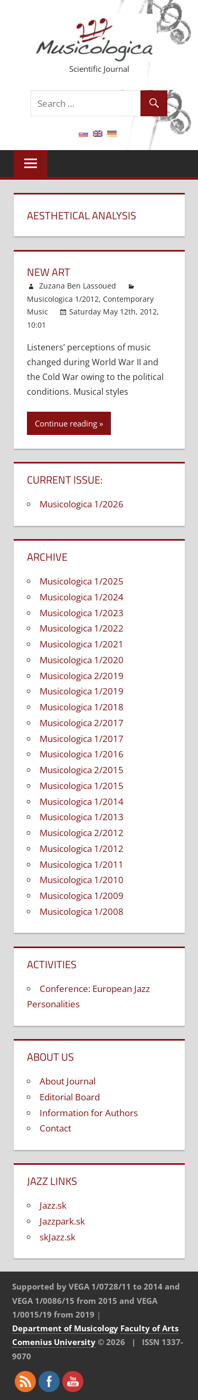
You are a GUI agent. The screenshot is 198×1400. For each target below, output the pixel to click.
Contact (55, 1128)
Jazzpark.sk (62, 1221)
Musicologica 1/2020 (82, 660)
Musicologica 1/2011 (82, 864)
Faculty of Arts (149, 1328)
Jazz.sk (53, 1205)
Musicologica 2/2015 (82, 770)
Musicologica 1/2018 (82, 707)
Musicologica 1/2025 (82, 581)
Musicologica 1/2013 (82, 817)
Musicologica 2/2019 (82, 676)
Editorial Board (70, 1097)
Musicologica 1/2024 (82, 597)
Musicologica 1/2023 (82, 613)
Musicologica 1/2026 (82, 504)
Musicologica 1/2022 (82, 628)
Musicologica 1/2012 (63, 299)
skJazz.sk (58, 1237)
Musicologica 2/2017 (82, 723)
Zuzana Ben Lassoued (77, 286)
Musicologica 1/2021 (82, 644)
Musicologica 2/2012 (82, 833)
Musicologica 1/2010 (82, 880)
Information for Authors (89, 1113)
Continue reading (66, 423)
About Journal (68, 1081)
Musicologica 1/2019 (82, 691)
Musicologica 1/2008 (82, 911)
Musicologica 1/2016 (82, 754)
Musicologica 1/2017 (82, 739)
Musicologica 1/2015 (82, 786)
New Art (48, 272)
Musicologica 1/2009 (82, 895)
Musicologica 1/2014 (82, 801)
